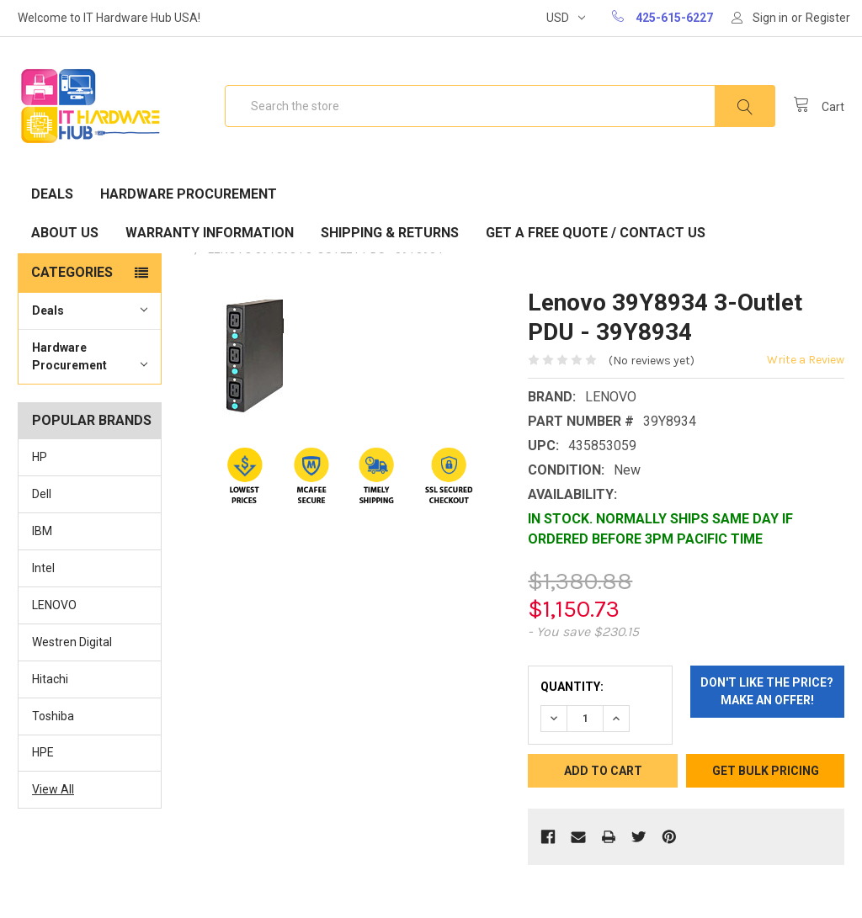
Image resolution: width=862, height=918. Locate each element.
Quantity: (572, 686)
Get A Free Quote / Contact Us (595, 233)
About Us (64, 233)
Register (828, 17)
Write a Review (805, 360)
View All (53, 789)
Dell (41, 494)
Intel (43, 568)
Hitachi (50, 679)
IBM (42, 531)
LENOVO (54, 605)
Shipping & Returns (390, 233)
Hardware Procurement (188, 194)
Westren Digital (72, 642)
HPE (43, 752)
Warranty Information (209, 233)
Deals (52, 194)
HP (39, 457)
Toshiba (53, 716)
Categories (72, 272)
